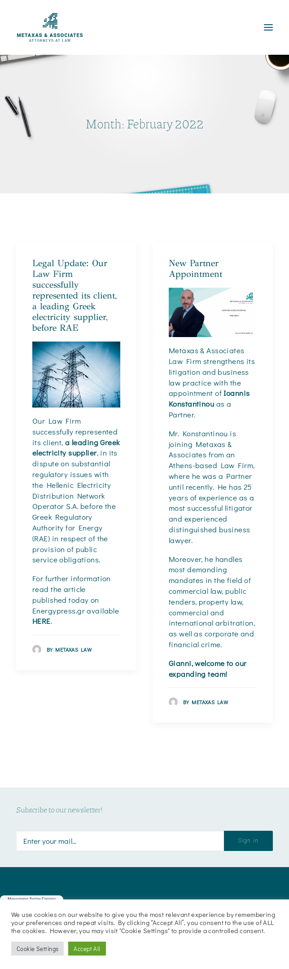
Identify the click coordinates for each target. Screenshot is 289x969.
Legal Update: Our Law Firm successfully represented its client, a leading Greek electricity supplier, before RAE (74, 295)
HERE (41, 621)
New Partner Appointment (195, 269)
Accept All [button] (87, 948)
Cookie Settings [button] (37, 948)
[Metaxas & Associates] (49, 27)
